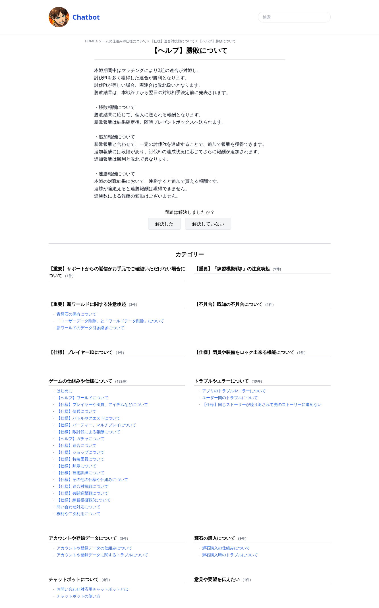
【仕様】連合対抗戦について (172, 41)
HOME (90, 41)
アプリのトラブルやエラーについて (234, 390)
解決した (164, 224)
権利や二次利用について (78, 513)
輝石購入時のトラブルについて (230, 554)
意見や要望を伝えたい (217, 579)
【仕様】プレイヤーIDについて (81, 352)
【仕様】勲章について (76, 465)
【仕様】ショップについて (80, 452)
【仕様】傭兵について (76, 411)
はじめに (65, 390)
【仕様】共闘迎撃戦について (82, 493)
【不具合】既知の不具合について (228, 304)
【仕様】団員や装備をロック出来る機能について (244, 352)
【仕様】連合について (76, 445)
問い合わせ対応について (78, 506)
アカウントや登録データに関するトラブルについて (102, 554)
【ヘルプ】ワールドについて (82, 397)
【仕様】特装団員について (80, 459)
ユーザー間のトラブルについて (230, 397)
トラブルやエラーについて (221, 381)
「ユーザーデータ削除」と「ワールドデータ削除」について (110, 320)
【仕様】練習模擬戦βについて (84, 500)
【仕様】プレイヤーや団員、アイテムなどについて (102, 404)
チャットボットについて (74, 579)
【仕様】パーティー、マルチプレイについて (96, 425)
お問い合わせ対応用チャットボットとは (92, 589)
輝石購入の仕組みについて (226, 548)
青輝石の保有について (76, 314)
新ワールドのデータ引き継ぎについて (90, 327)
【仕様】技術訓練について (80, 472)
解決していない (208, 224)
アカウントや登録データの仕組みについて (94, 548)
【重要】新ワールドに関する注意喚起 (87, 304)
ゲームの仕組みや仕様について (122, 41)
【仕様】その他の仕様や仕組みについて (92, 479)
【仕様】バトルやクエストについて (88, 418)
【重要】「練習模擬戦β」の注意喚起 (232, 268)
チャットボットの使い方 (78, 596)
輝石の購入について (214, 538)
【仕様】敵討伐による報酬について (88, 431)
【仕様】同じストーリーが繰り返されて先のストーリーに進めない (262, 404)
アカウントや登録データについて (83, 538)
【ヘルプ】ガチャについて (80, 438)
